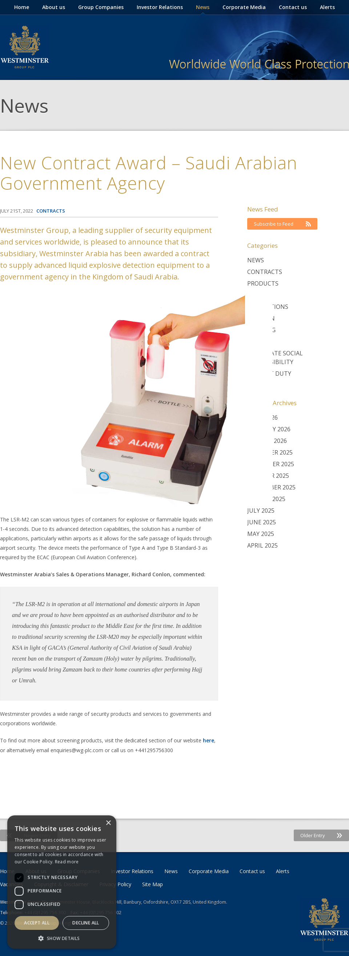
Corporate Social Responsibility (275, 357)
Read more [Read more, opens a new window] (67, 862)
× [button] (108, 823)
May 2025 (260, 534)
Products (262, 283)
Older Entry (321, 835)
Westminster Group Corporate (24, 47)
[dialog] (61, 882)
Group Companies (101, 7)
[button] (62, 938)
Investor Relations (160, 7)
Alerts (327, 7)
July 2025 (260, 511)
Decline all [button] (85, 923)
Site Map (152, 884)
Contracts (264, 272)
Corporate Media (244, 7)
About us (53, 7)
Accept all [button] (36, 923)
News (202, 7)
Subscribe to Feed (282, 223)
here (208, 740)
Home (21, 7)
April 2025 (262, 545)
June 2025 (261, 522)
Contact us (293, 7)
